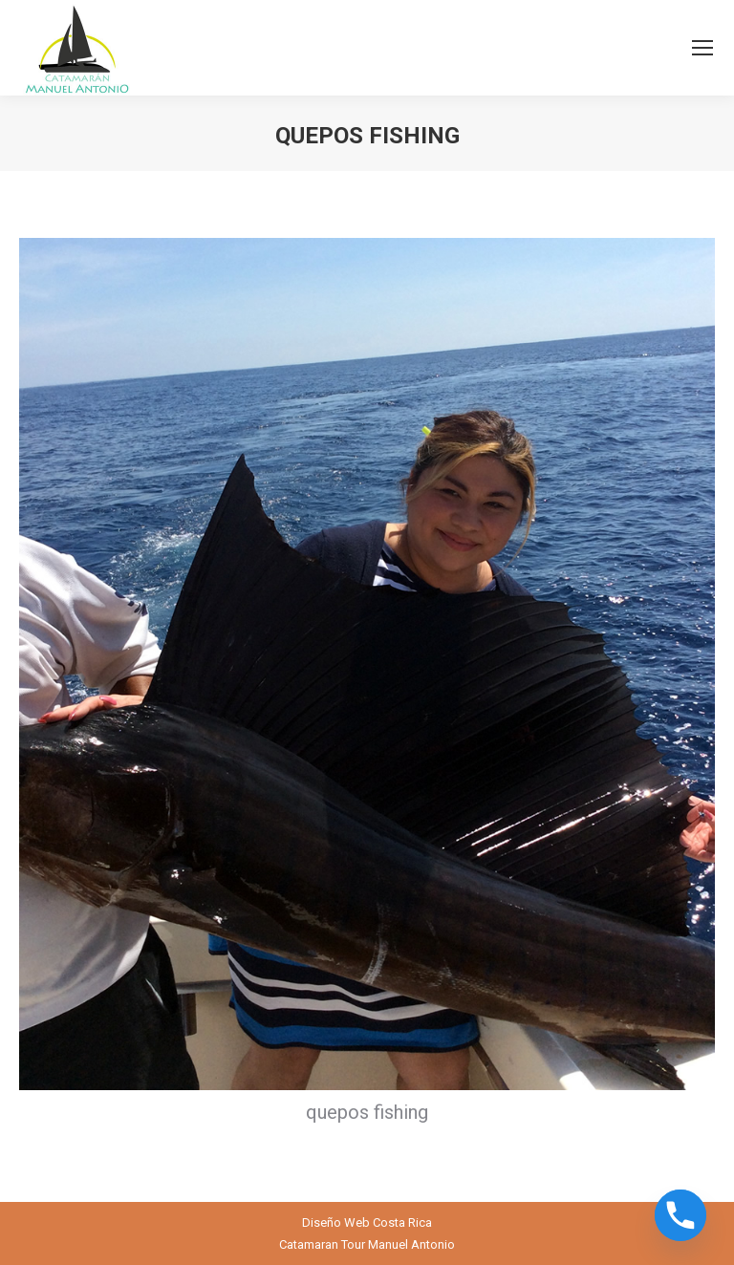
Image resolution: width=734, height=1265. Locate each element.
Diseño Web (336, 1222)
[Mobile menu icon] (702, 47)
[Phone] (680, 1215)
